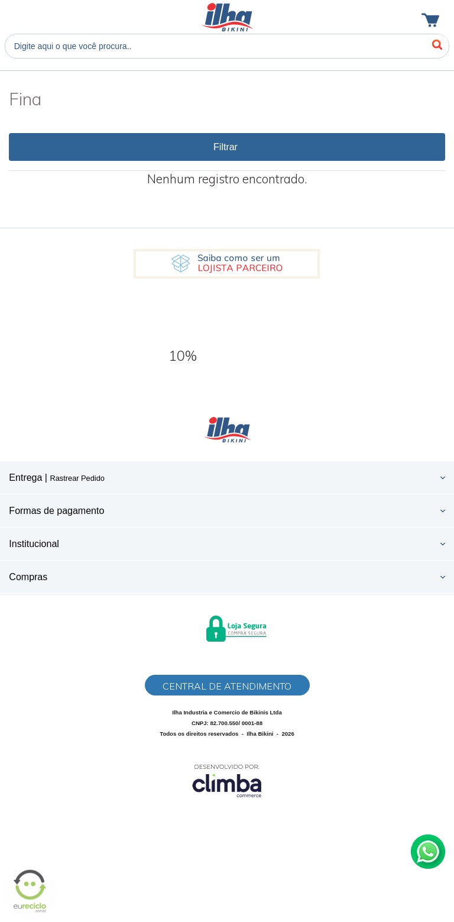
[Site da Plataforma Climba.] (227, 780)
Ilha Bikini (227, 17)
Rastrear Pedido (77, 478)
